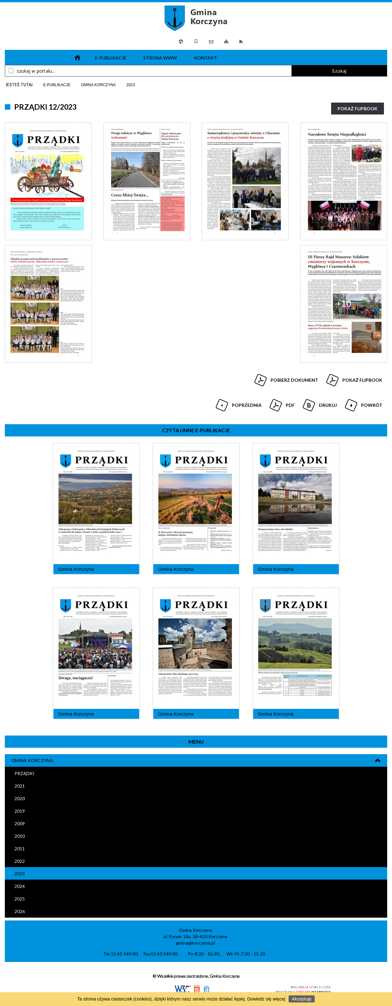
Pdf (281, 403)
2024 (19, 886)
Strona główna (76, 57)
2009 (19, 823)
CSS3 (206, 989)
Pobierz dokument (294, 380)
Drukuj (319, 403)
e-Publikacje (110, 57)
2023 (19, 873)
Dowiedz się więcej (266, 998)
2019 (19, 811)
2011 (19, 848)
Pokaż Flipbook (358, 108)
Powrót (362, 403)
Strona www (160, 57)
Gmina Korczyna (32, 760)
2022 (19, 861)
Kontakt (205, 57)
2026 (19, 911)
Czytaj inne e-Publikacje (196, 430)
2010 (19, 836)
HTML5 (196, 989)
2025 (19, 898)
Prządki (24, 773)
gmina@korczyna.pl (195, 943)
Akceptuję (301, 998)
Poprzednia (238, 403)
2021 (19, 786)
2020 (19, 798)
